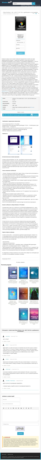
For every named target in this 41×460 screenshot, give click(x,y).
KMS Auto (32, 107)
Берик (7, 345)
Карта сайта (4, 454)
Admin (7, 359)
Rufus (13, 88)
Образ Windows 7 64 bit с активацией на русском (23, 323)
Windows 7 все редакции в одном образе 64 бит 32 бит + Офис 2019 (12, 302)
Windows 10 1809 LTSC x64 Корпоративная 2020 (34, 323)
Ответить (4, 341)
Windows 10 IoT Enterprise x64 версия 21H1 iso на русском (12, 281)
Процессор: (18, 40)
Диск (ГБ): (18, 48)
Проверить (20, 53)
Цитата (8, 341)
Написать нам (10, 454)
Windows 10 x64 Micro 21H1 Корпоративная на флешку (33, 281)
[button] (4, 408)
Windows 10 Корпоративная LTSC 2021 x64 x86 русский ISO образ (23, 282)
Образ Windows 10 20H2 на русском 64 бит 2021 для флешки (33, 302)
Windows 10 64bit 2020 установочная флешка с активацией (23, 302)
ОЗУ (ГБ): (18, 44)
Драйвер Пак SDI (5, 91)
